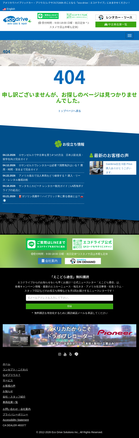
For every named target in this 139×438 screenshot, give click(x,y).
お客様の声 (9, 385)
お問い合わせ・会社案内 (17, 409)
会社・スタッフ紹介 (14, 396)
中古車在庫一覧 (115, 24)
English (9, 8)
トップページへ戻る (69, 110)
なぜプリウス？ (11, 374)
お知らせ (8, 391)
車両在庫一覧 (10, 402)
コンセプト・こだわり (15, 369)
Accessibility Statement (16, 419)
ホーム (6, 364)
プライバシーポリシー (15, 414)
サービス (8, 380)
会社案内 (50, 261)
